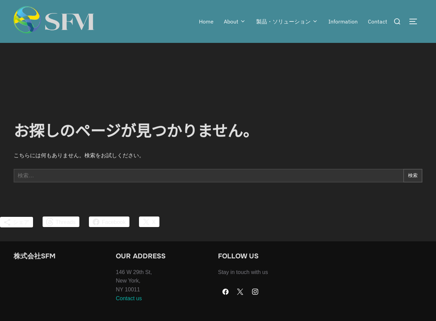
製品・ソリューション (287, 21)
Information (343, 21)
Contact (377, 21)
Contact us (129, 312)
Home (206, 21)
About (235, 21)
